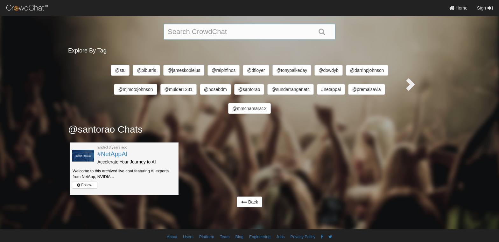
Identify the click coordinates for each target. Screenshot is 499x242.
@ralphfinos (223, 70)
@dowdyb (328, 70)
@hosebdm (215, 89)
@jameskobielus (183, 70)
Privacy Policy (303, 237)
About (172, 237)
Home (458, 7)
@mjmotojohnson (135, 89)
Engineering (260, 237)
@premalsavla (366, 89)
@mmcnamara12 (249, 108)
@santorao (249, 89)
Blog (239, 237)
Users (188, 237)
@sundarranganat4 (290, 89)
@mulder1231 (179, 89)
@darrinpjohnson (367, 70)
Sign (485, 7)
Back (249, 201)
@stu (120, 70)
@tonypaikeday (292, 70)
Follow (84, 185)
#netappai (331, 89)
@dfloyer (256, 70)
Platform (206, 237)
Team (225, 237)
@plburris (146, 70)
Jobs (280, 237)
